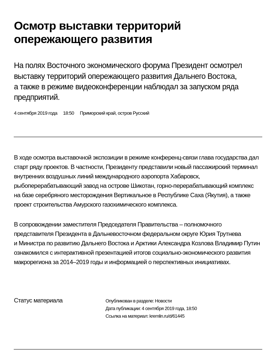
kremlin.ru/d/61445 (166, 316)
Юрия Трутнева (220, 233)
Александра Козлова (185, 243)
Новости (163, 301)
